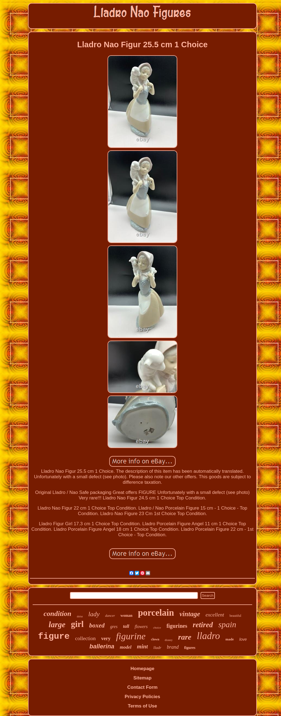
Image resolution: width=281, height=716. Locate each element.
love (243, 639)
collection (85, 638)
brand (173, 647)
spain (227, 624)
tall (126, 626)
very (106, 638)
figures (189, 648)
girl (77, 624)
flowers (141, 626)
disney (169, 640)
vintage (189, 614)
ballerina (101, 646)
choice (157, 627)
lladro (208, 636)
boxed (97, 625)
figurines (177, 626)
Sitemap (142, 678)
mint (142, 646)
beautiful (235, 616)
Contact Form (142, 687)
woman (126, 615)
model (126, 647)
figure (54, 636)
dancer (110, 615)
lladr (157, 647)
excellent (215, 615)
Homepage (142, 668)
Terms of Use (142, 706)
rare (184, 637)
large (57, 624)
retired (203, 625)
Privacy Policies (142, 696)
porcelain (156, 613)
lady (94, 614)
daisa (80, 616)
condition (57, 614)
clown (155, 639)
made (230, 639)
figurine (131, 636)
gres (113, 626)
